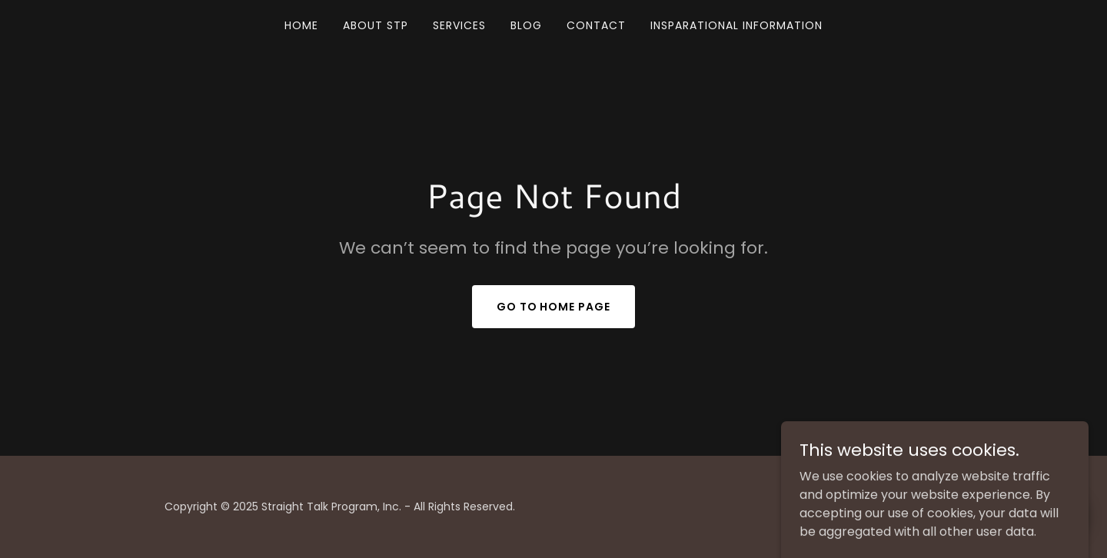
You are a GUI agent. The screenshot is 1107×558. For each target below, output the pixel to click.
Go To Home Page (554, 306)
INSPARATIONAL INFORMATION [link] (736, 25)
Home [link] (301, 25)
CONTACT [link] (596, 25)
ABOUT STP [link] (375, 25)
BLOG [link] (526, 25)
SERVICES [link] (459, 25)
